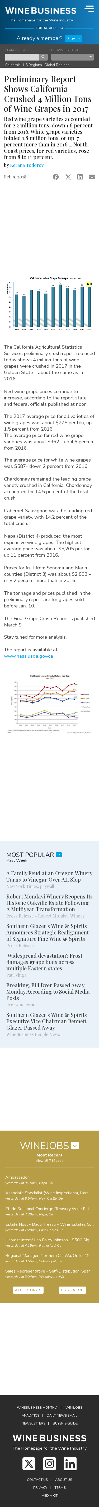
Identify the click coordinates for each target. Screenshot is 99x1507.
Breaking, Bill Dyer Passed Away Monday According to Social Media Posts (48, 991)
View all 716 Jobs (49, 1160)
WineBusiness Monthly (37, 1407)
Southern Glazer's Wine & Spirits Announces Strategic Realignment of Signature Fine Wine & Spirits (47, 932)
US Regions (32, 64)
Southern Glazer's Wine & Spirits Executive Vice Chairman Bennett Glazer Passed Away (46, 1021)
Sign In (73, 38)
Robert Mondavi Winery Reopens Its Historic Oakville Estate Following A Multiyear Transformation (49, 903)
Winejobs (73, 1407)
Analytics (30, 1415)
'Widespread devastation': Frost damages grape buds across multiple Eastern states (44, 962)
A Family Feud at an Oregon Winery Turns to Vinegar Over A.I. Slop (49, 876)
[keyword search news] (22, 57)
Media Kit (49, 1495)
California (13, 64)
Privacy (40, 1487)
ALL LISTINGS (28, 1290)
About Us (63, 1479)
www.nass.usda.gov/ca (28, 656)
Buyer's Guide (65, 1423)
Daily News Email (62, 1415)
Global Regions (56, 64)
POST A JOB (72, 1290)
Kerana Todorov (27, 165)
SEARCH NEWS (16, 50)
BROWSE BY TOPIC (65, 50)
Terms (60, 1487)
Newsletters (33, 1423)
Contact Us (37, 1479)
